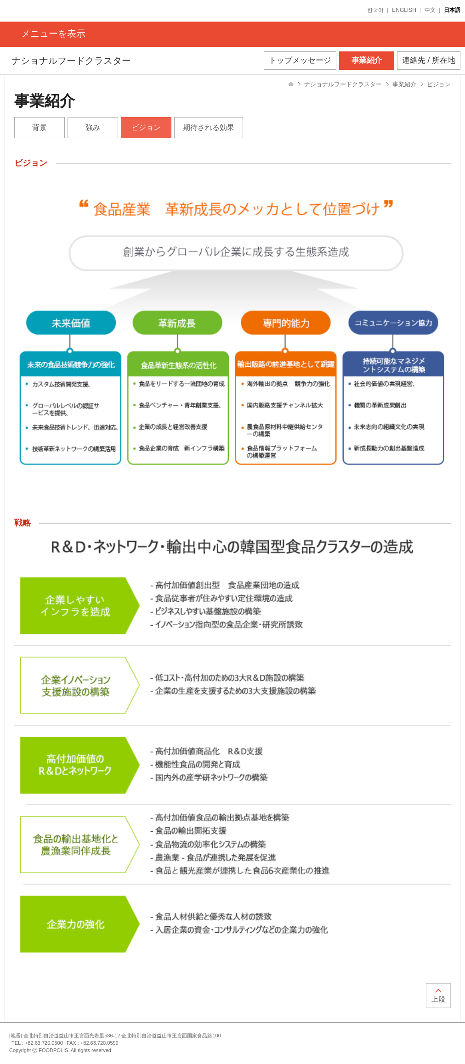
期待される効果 (208, 127)
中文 (430, 10)
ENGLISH (404, 10)
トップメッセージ (300, 60)
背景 (39, 127)
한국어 (375, 10)
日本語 (452, 10)
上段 (438, 999)
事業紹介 (367, 60)
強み (92, 127)
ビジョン (146, 127)
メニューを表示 (53, 33)
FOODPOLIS (42, 10)
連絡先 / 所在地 (428, 60)
